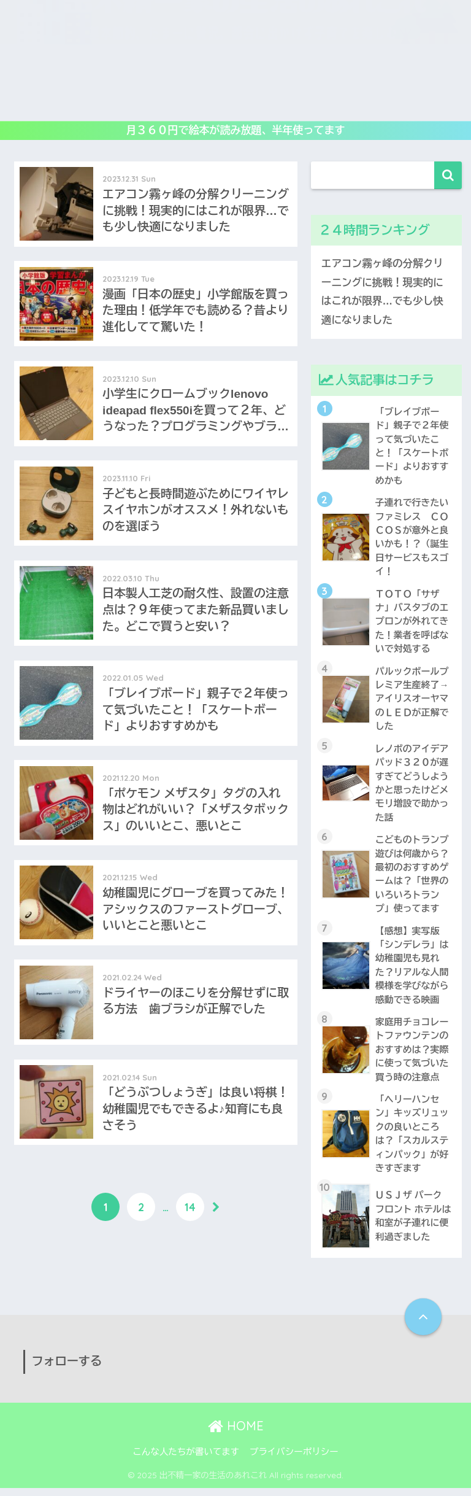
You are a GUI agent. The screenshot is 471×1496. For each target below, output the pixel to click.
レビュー (127, 75)
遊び (78, 75)
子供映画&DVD (351, 75)
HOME (236, 1434)
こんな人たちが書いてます (185, 1460)
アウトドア (428, 75)
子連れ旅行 (202, 104)
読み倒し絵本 (271, 75)
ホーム (34, 75)
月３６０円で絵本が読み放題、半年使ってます (235, 130)
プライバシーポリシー (294, 1460)
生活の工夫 (269, 104)
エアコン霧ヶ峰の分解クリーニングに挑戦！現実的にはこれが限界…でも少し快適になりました (383, 292)
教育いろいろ (195, 75)
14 (190, 1221)
